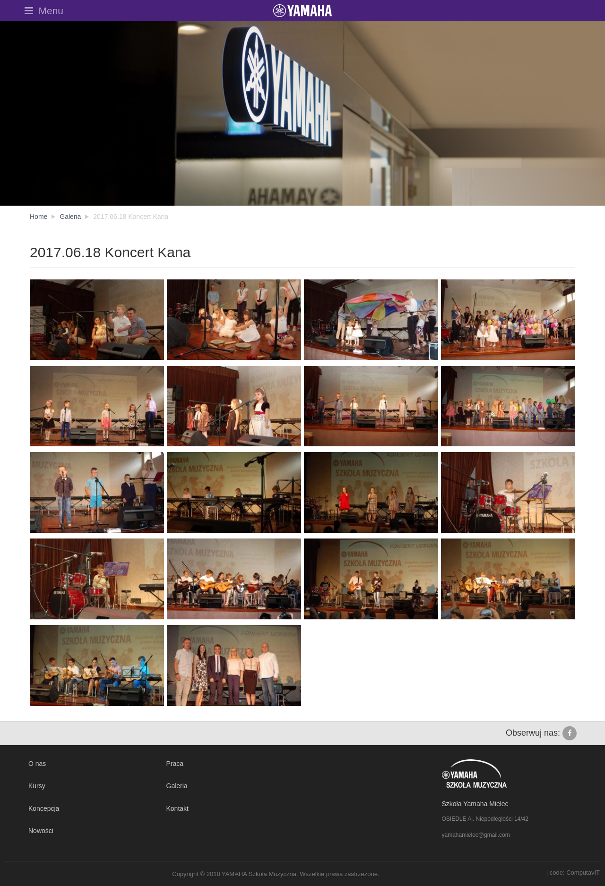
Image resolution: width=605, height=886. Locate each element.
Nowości (40, 830)
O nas (37, 763)
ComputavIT (583, 872)
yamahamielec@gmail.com (476, 835)
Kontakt (177, 808)
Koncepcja (43, 808)
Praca (175, 763)
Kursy (36, 786)
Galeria (177, 786)
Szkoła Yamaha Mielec (475, 804)
